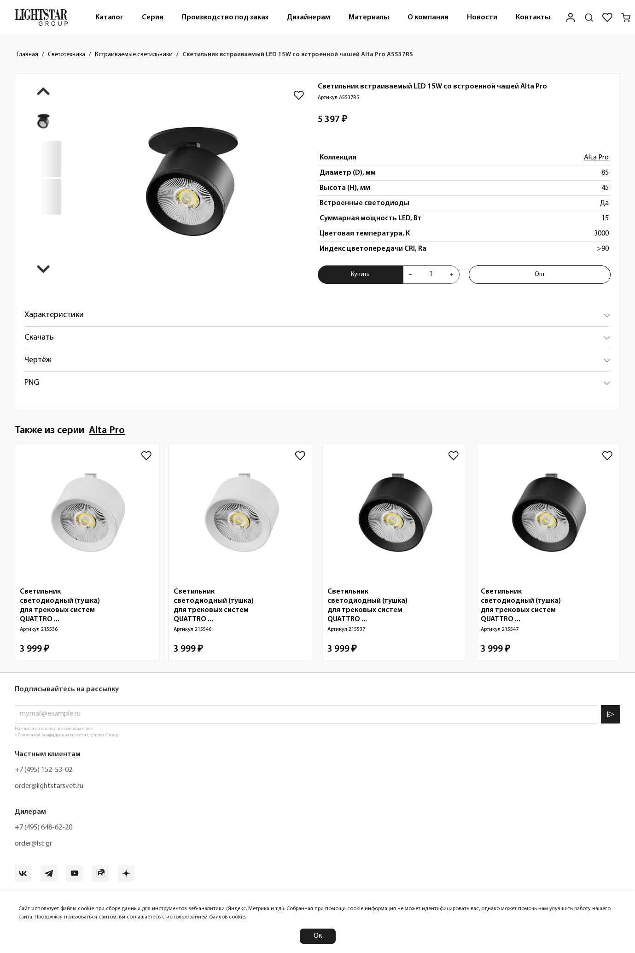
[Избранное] (607, 17)
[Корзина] (626, 17)
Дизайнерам (308, 17)
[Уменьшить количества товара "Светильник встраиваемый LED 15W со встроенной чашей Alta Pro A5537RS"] (410, 274)
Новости (482, 17)
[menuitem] (109, 17)
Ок (318, 936)
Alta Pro (596, 157)
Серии (152, 17)
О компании (428, 17)
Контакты (533, 17)
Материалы (369, 17)
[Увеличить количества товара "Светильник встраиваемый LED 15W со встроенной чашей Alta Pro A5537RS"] (451, 274)
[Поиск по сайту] (589, 17)
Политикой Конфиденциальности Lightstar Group (67, 735)
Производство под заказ (225, 17)
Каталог (109, 17)
